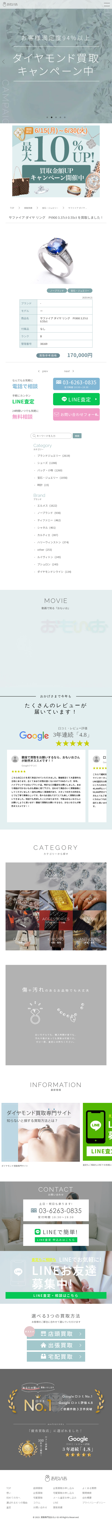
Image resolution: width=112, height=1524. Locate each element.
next (67, 371)
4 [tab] (60, 117)
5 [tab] (64, 117)
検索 (77, 436)
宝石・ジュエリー (80, 290)
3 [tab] (56, 117)
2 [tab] (51, 117)
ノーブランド (57, 290)
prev (45, 371)
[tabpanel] (56, 61)
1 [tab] (47, 117)
